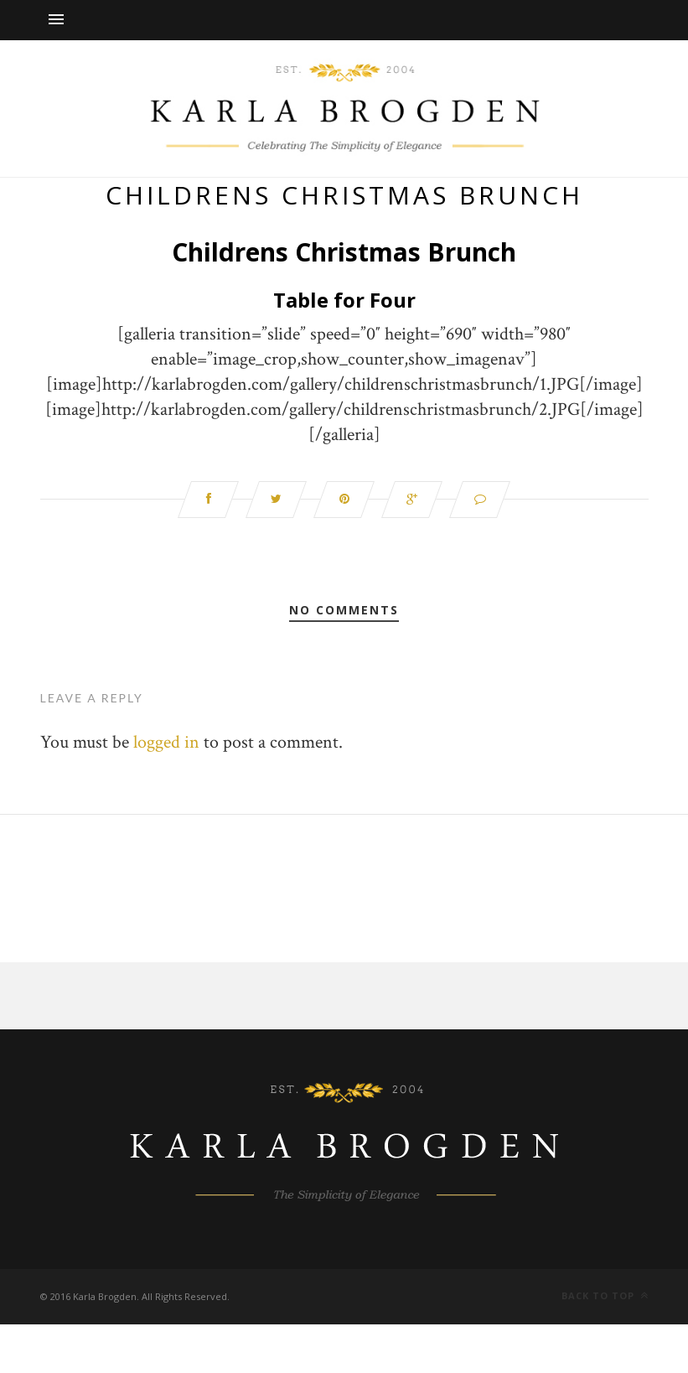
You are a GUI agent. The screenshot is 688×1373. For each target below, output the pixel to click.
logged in (166, 742)
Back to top (605, 1295)
